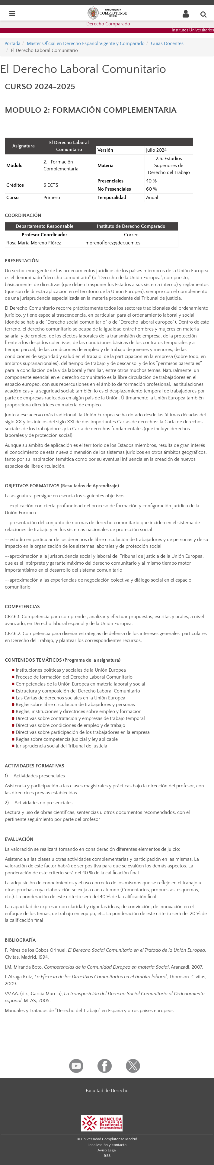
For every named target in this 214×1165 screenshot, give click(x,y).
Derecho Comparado (108, 24)
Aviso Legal (107, 1150)
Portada (13, 43)
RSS (107, 1156)
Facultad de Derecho (107, 1090)
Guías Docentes (167, 43)
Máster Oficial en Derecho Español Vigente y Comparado (86, 43)
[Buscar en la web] (204, 14)
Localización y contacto (107, 1145)
